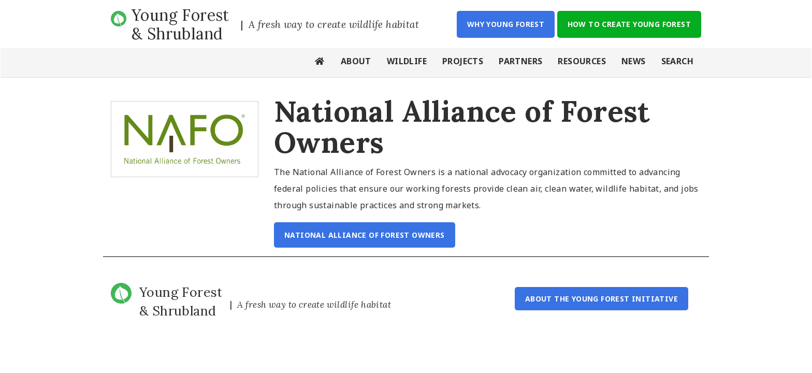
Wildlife (407, 61)
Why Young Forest (505, 24)
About (356, 61)
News (633, 61)
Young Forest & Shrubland (180, 24)
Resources (582, 61)
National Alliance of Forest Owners (364, 235)
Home (320, 62)
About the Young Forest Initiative (601, 299)
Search (677, 61)
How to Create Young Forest (629, 24)
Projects (462, 61)
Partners (520, 61)
